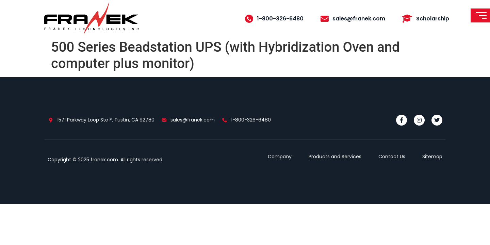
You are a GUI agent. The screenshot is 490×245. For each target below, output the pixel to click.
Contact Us (391, 156)
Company (280, 156)
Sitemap (432, 156)
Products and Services (335, 156)
